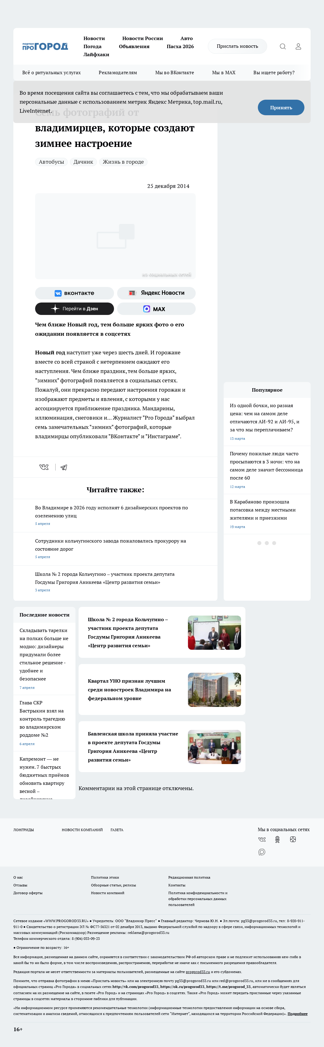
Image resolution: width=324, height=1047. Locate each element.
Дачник (83, 161)
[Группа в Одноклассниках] (277, 839)
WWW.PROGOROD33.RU (66, 920)
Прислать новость (237, 46)
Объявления (134, 46)
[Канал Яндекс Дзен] (74, 309)
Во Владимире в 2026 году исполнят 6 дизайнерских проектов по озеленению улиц (115, 516)
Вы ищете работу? (273, 72)
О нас (18, 877)
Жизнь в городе (123, 161)
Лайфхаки (96, 54)
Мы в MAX (223, 72)
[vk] (44, 467)
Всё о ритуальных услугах (51, 72)
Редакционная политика (189, 877)
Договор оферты (28, 892)
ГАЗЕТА (117, 829)
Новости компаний (107, 892)
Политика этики (105, 877)
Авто (186, 38)
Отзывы (20, 885)
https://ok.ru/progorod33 (182, 986)
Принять (281, 107)
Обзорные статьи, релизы (113, 885)
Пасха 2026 (180, 46)
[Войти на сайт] (298, 46)
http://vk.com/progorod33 (135, 986)
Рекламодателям (118, 72)
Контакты (176, 885)
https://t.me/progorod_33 (228, 986)
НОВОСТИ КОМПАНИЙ (82, 829)
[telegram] (66, 467)
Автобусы (51, 161)
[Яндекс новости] (156, 293)
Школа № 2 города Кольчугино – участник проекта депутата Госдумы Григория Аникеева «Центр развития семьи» (115, 582)
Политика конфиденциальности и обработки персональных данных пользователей (197, 898)
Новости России (142, 38)
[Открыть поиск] (282, 46)
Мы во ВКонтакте (174, 72)
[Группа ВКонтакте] (74, 293)
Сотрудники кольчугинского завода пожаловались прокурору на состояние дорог (115, 549)
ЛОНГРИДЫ (23, 829)
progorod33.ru (198, 971)
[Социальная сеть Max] (156, 309)
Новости (94, 38)
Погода (93, 46)
